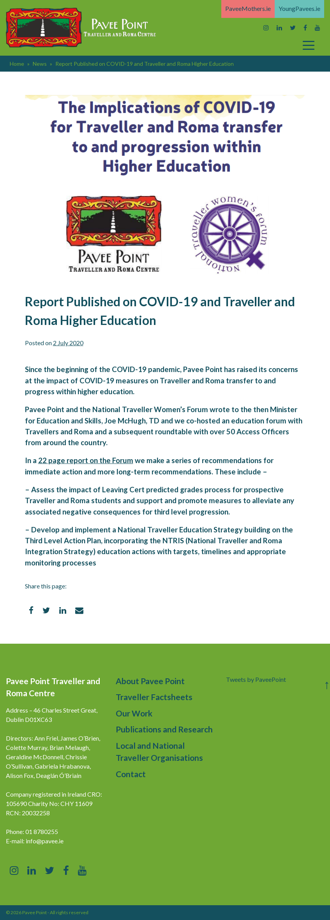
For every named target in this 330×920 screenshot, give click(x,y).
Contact (131, 774)
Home (17, 63)
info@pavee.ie (45, 841)
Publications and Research (164, 729)
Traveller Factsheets (154, 697)
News (40, 63)
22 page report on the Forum (85, 460)
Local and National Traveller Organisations (159, 752)
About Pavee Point (150, 681)
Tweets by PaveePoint (256, 679)
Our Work (134, 713)
